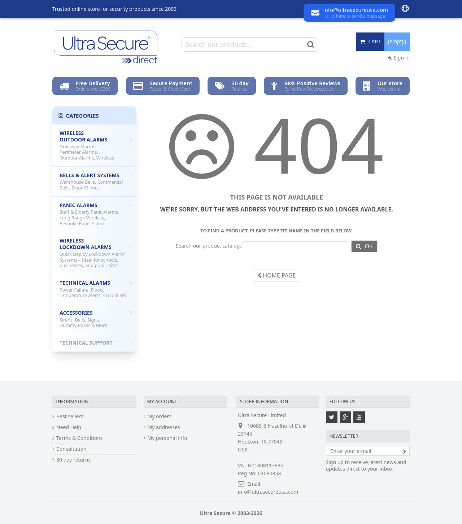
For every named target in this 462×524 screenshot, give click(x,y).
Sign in (399, 57)
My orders (159, 416)
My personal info (167, 438)
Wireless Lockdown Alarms (96, 252)
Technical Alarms (96, 288)
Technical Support (96, 342)
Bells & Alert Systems (96, 181)
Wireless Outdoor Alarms (96, 145)
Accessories (96, 318)
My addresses (164, 427)
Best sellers (69, 416)
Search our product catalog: (208, 246)
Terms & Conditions (79, 438)
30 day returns (73, 460)
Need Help (68, 427)
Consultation (71, 449)
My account (162, 401)
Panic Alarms (96, 214)
